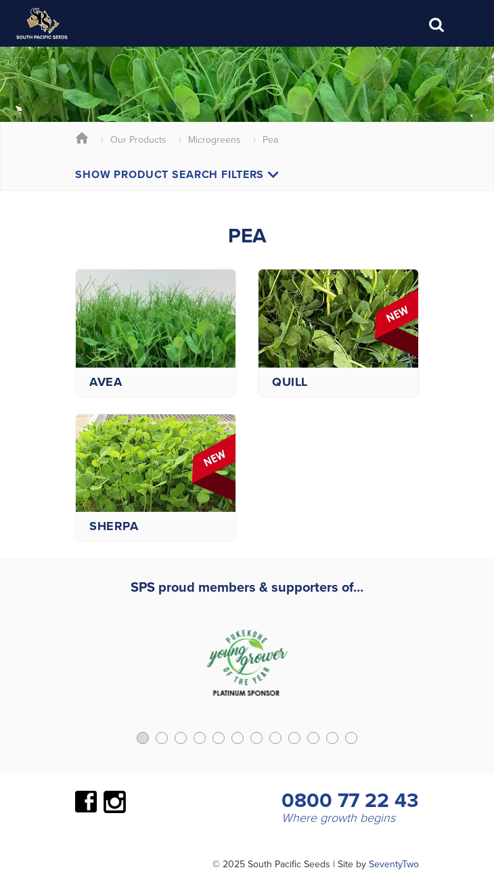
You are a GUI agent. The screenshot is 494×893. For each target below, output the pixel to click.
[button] (142, 737)
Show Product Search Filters (177, 174)
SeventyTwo (394, 864)
